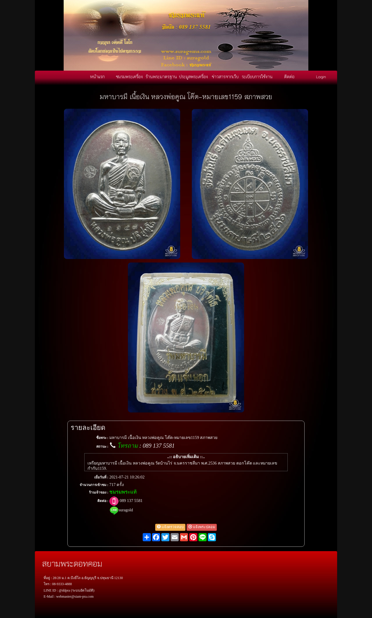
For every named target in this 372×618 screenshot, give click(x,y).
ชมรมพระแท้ (123, 492)
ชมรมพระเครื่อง (129, 76)
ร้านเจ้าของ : (98, 492)
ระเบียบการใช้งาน (257, 76)
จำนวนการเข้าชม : (94, 485)
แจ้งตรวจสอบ (170, 527)
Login (321, 76)
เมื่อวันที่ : (101, 477)
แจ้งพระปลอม (201, 527)
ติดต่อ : (102, 501)
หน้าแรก (97, 76)
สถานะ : (102, 446)
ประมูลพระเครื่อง (193, 76)
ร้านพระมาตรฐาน (161, 76)
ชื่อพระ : (102, 438)
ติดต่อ (289, 76)
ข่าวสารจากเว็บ (225, 76)
